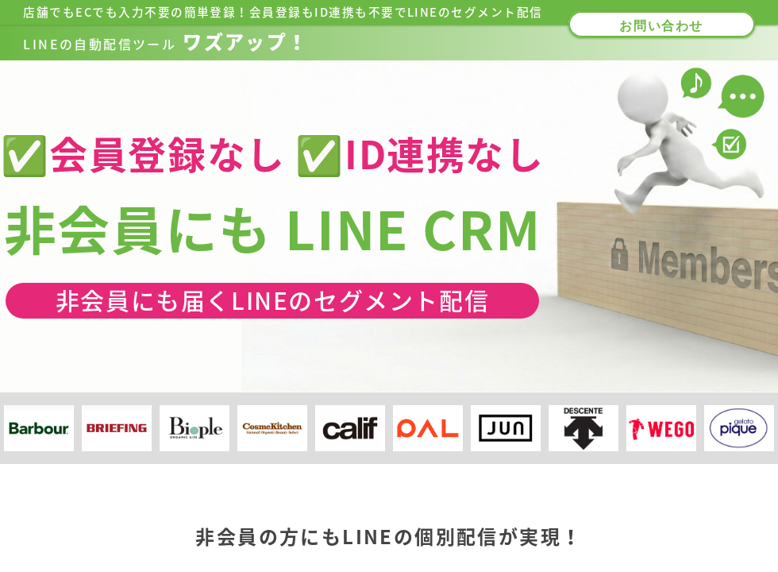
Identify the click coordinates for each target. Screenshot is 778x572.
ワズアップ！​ (165, 42)
